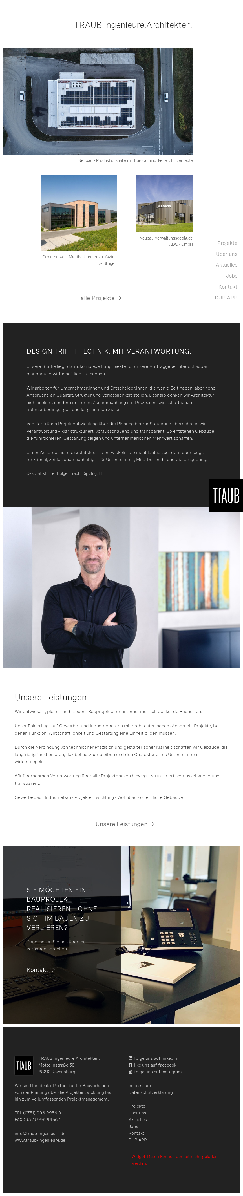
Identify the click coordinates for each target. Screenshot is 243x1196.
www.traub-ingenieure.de (40, 1140)
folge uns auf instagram (158, 1071)
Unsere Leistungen (121, 824)
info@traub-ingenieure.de (40, 1133)
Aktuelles (226, 265)
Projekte (227, 243)
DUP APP (226, 298)
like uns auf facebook (155, 1065)
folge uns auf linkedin (155, 1058)
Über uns (226, 254)
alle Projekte (98, 297)
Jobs (231, 276)
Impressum (140, 1085)
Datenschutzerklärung (151, 1092)
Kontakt (227, 287)
